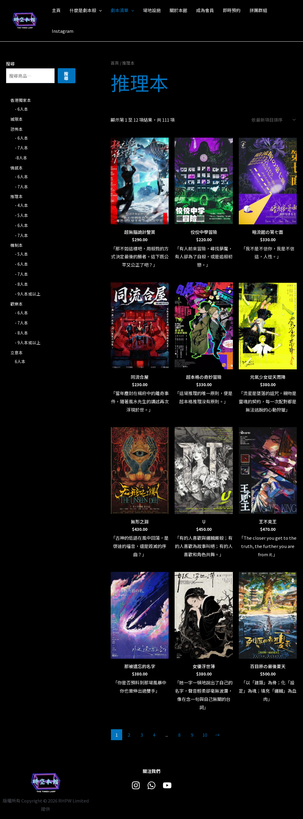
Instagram (62, 31)
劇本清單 (122, 10)
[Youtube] (167, 785)
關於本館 (178, 10)
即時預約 (232, 10)
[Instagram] (136, 785)
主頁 (56, 10)
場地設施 (152, 10)
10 (204, 735)
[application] (99, 10)
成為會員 (205, 10)
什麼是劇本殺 (86, 10)
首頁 (115, 63)
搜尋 (10, 64)
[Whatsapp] (151, 785)
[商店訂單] (272, 119)
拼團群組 (258, 10)
